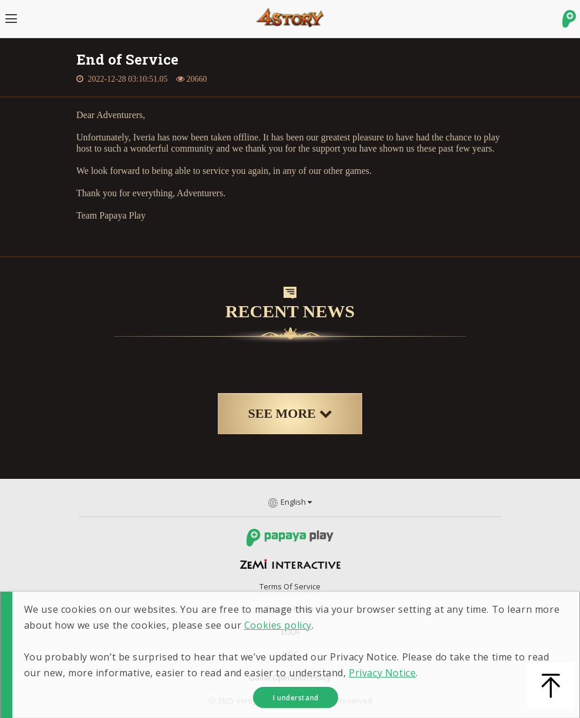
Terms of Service (290, 586)
